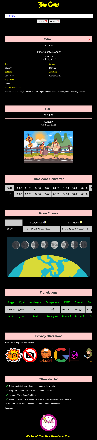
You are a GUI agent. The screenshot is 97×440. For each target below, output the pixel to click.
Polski (35, 316)
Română (67, 316)
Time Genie (48, 5)
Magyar (79, 309)
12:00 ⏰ (42, 21)
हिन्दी (52, 309)
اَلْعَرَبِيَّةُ (22, 302)
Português (52, 316)
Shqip (10, 302)
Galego (11, 309)
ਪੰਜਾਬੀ (10, 316)
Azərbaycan (35, 302)
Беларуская (52, 302)
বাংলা (67, 302)
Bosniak (79, 302)
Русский (79, 316)
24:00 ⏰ (54, 21)
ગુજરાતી (22, 309)
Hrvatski (66, 309)
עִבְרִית (36, 309)
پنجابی (22, 316)
